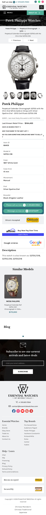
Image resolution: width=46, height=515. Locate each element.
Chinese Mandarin (23, 507)
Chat (4, 455)
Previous (4, 96)
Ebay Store (6, 431)
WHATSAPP (22, 211)
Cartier (26, 442)
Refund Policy (7, 469)
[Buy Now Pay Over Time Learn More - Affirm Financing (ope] (23, 232)
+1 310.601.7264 (21, 2)
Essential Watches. (26, 499)
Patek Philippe (13, 301)
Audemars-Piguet (30, 428)
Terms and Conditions (10, 472)
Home (4, 425)
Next (42, 96)
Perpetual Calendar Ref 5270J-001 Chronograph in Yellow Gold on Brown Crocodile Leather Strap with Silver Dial (13, 307)
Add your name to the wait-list (15, 131)
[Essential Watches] (14, 7)
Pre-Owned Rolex (30, 425)
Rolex (26, 439)
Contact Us (6, 439)
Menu (10, 13)
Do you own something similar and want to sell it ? (23, 136)
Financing (5, 461)
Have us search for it (11, 127)
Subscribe (23, 371)
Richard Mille (29, 436)
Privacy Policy (7, 466)
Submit (41, 7)
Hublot (26, 445)
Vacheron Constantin (32, 433)
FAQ (3, 458)
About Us (35, 12)
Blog (4, 463)
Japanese (23, 512)
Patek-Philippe (29, 431)
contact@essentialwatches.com (23, 406)
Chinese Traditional (23, 509)
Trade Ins (5, 433)
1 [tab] (23, 336)
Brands (4, 428)
